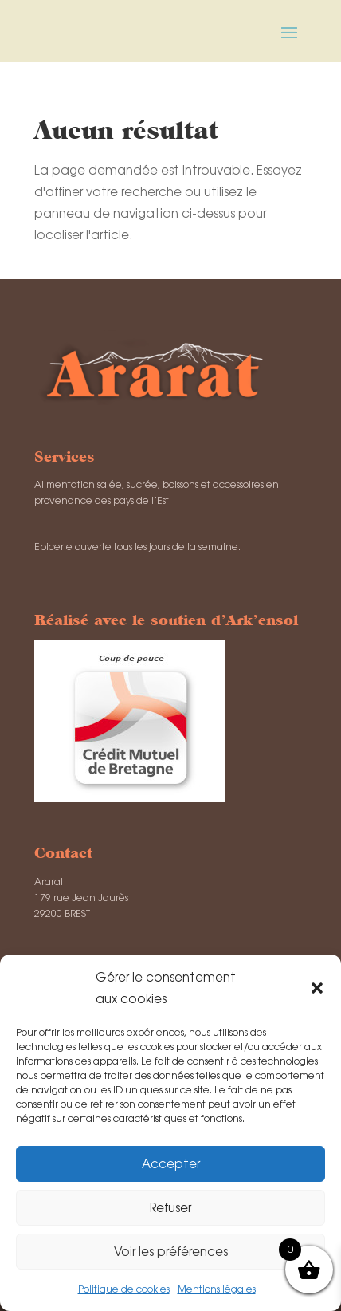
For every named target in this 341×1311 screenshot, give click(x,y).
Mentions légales (217, 1289)
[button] (317, 988)
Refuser (170, 1208)
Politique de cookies (124, 1289)
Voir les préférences (171, 1251)
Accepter (171, 1164)
